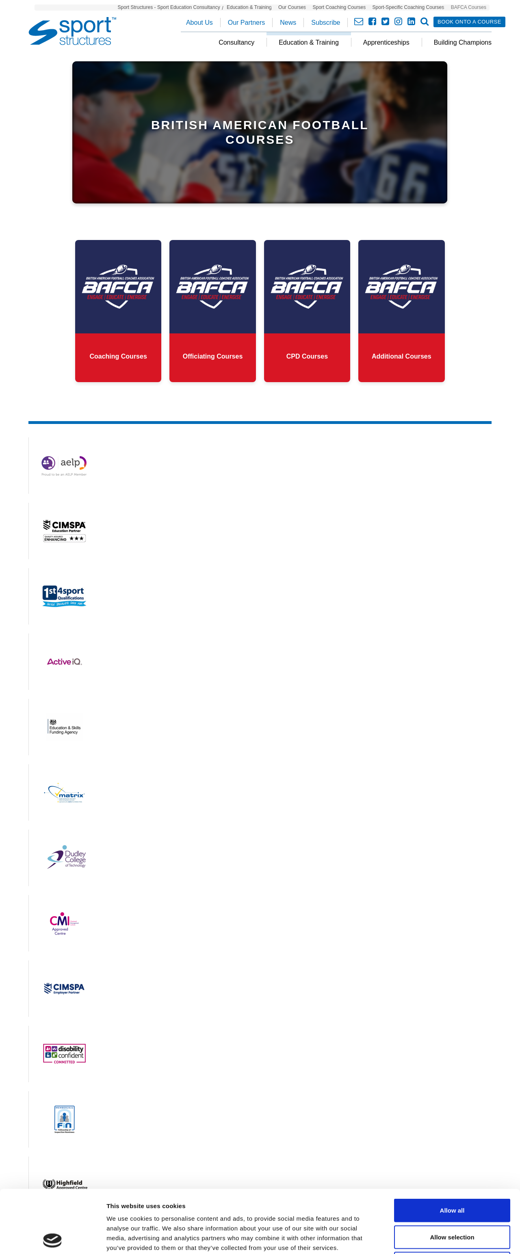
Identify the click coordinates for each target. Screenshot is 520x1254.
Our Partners (246, 22)
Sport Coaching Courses (339, 7)
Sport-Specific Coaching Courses (408, 7)
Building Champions (463, 42)
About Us (199, 22)
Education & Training (249, 7)
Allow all (452, 1147)
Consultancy (236, 42)
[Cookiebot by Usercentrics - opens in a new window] (52, 1238)
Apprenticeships (386, 42)
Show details (426, 1238)
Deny (452, 1200)
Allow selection (452, 1174)
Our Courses (292, 7)
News (288, 22)
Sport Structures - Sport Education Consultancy (169, 7)
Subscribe (325, 22)
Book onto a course (469, 22)
